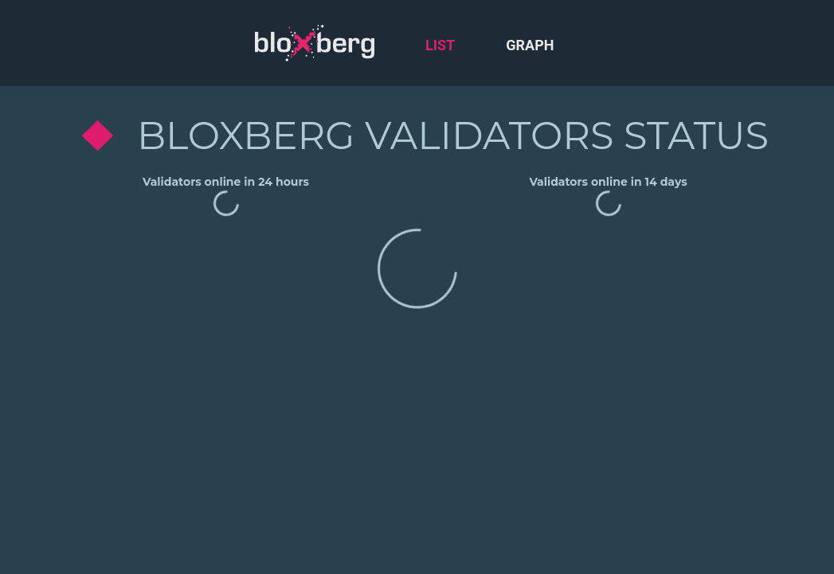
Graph (530, 45)
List (440, 45)
